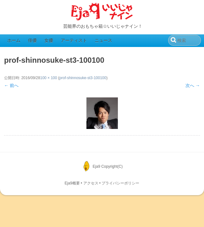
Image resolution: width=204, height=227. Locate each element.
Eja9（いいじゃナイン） (102, 12)
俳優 (32, 40)
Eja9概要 (72, 183)
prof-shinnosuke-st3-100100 (82, 78)
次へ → (192, 85)
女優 (48, 40)
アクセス (90, 183)
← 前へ (11, 85)
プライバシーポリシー (120, 183)
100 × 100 (48, 78)
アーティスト (74, 40)
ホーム (13, 40)
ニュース (103, 40)
